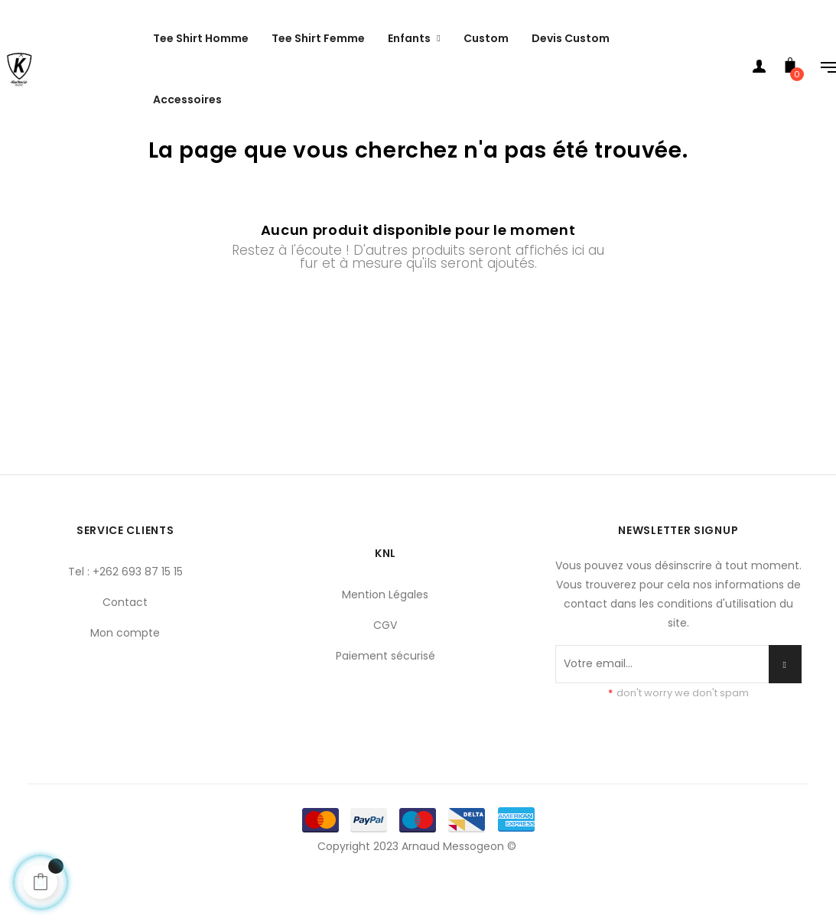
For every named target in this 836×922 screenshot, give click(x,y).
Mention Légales (385, 631)
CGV (385, 662)
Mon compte (125, 669)
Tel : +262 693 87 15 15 (125, 608)
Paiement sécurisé (385, 692)
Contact (125, 639)
